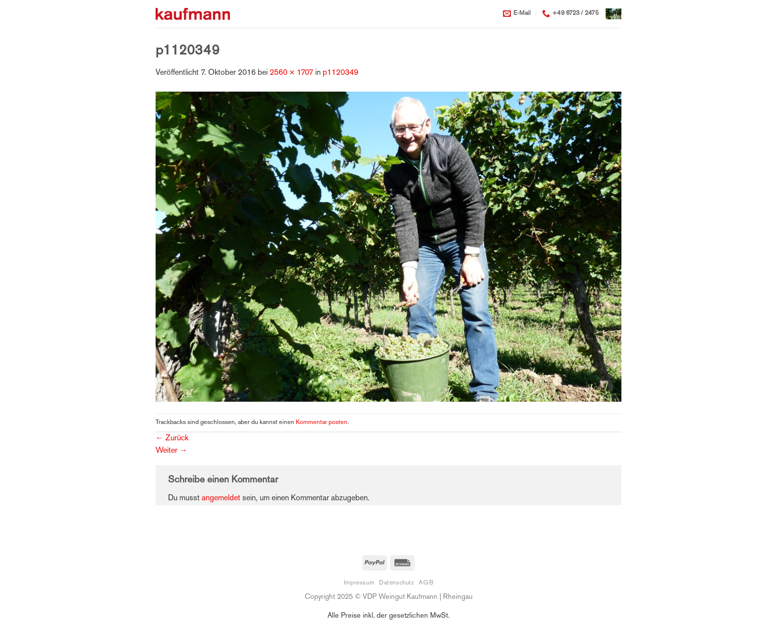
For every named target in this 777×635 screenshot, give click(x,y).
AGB (426, 583)
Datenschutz (396, 583)
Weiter (171, 451)
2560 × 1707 (291, 73)
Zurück (172, 438)
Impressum (359, 583)
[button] (613, 13)
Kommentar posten (321, 422)
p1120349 (340, 73)
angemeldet (221, 498)
